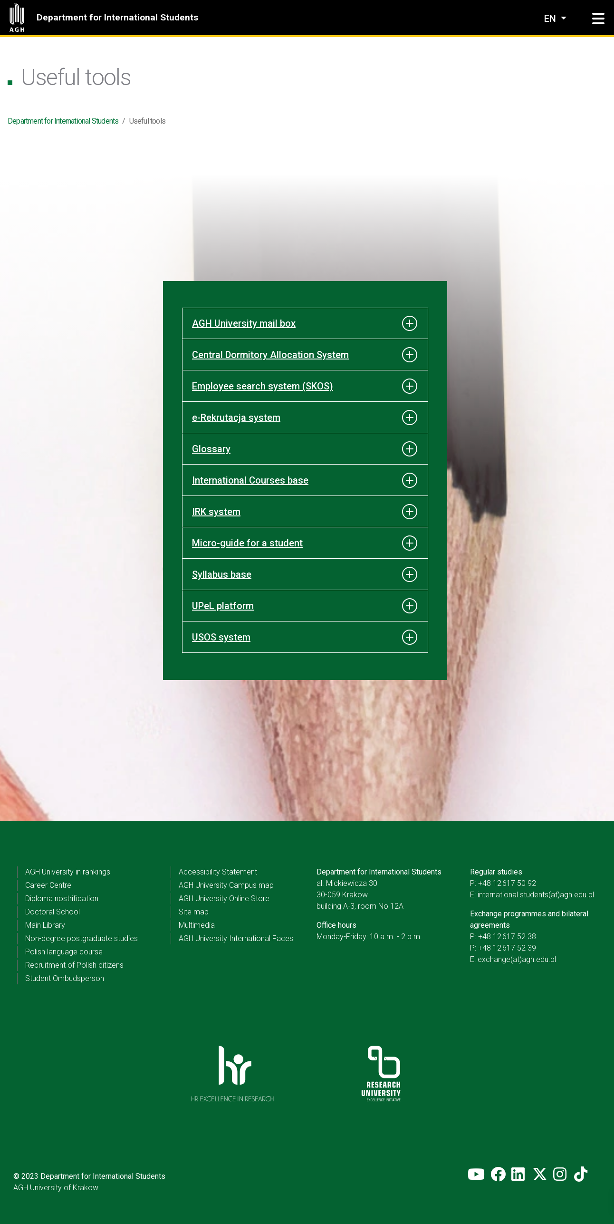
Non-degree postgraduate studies (81, 938)
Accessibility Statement (218, 871)
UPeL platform (223, 606)
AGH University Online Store (224, 898)
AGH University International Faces (236, 938)
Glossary (211, 449)
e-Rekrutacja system (236, 417)
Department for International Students (117, 17)
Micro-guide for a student (247, 543)
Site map (194, 911)
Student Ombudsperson (64, 978)
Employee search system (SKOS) (262, 386)
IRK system (216, 511)
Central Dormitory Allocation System (270, 354)
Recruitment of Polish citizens (74, 965)
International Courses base (250, 480)
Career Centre (48, 885)
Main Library (45, 925)
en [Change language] (551, 18)
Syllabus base (221, 574)
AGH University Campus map (226, 885)
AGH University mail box (244, 323)
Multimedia (197, 925)
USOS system (221, 637)
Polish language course (64, 951)
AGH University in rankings (67, 871)
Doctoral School (52, 911)
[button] (598, 19)
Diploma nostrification (61, 898)
